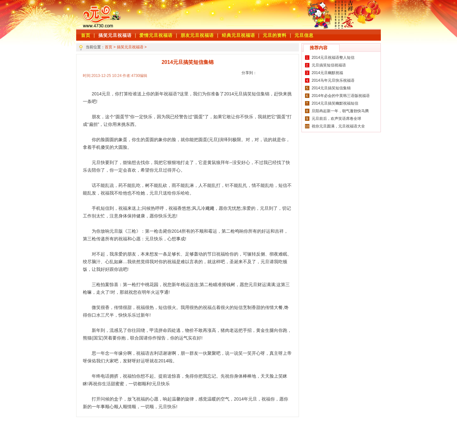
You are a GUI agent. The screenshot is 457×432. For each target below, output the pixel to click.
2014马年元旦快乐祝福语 (333, 80)
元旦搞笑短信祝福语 (329, 65)
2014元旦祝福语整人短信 (333, 57)
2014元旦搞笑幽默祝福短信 (335, 103)
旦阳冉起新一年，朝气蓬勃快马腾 (340, 111)
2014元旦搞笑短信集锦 (331, 88)
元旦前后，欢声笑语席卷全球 (336, 118)
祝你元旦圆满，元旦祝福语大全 (338, 126)
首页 (108, 47)
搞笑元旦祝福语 (115, 35)
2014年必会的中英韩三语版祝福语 (341, 95)
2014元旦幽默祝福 (327, 73)
